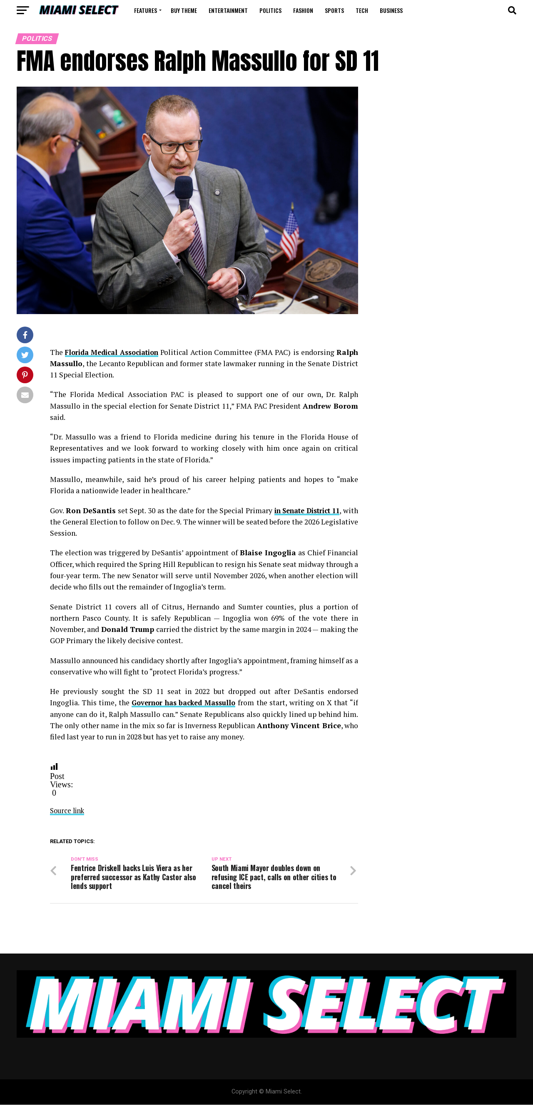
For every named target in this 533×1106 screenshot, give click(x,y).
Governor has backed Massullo (184, 702)
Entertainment (228, 10)
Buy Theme (184, 10)
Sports (334, 10)
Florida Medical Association (119, 352)
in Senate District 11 (317, 510)
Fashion (303, 10)
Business (391, 10)
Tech (362, 10)
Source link (68, 810)
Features (145, 10)
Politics (270, 10)
